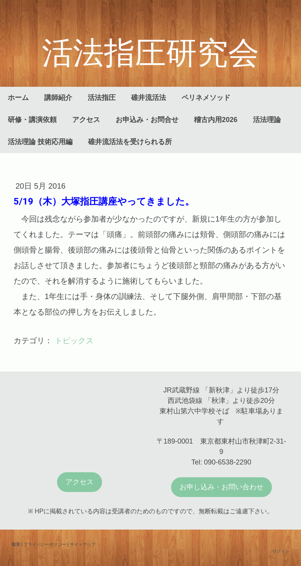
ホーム (18, 98)
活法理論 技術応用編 (40, 142)
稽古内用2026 (215, 120)
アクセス (86, 120)
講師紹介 (58, 98)
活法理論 (267, 120)
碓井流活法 (148, 98)
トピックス (74, 340)
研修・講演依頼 (32, 120)
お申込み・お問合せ (147, 120)
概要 (16, 544)
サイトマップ (82, 544)
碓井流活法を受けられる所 (130, 142)
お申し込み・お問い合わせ (221, 487)
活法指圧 (102, 98)
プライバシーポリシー (45, 544)
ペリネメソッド (206, 98)
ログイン (280, 551)
